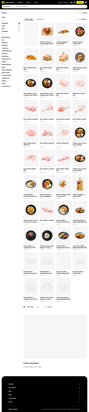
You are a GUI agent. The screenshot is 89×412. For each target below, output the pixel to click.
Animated (11, 31)
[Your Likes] (74, 2)
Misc (3, 40)
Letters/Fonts (6, 86)
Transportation (6, 75)
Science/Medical (7, 70)
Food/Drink (5, 56)
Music (3, 67)
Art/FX (4, 83)
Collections (40, 19)
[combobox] (51, 6)
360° (11, 29)
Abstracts (5, 45)
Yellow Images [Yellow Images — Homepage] (12, 409)
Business (4, 53)
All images (11, 23)
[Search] (85, 7)
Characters (5, 48)
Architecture (6, 78)
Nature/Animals (6, 64)
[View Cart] (71, 2)
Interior (4, 62)
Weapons (5, 42)
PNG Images (29, 19)
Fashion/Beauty (6, 51)
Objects (4, 81)
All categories (6, 37)
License (60, 2)
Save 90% (80, 2)
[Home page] (24, 307)
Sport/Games (6, 72)
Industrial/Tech (6, 59)
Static (11, 26)
